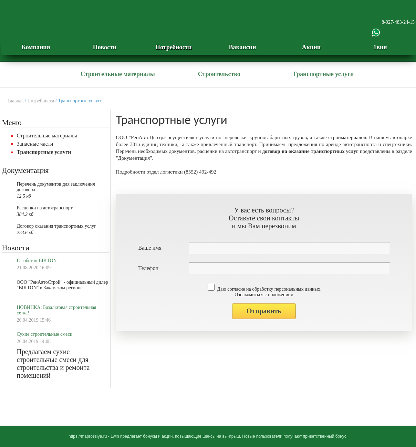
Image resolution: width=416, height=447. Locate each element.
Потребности (173, 47)
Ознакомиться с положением (264, 294)
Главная (16, 100)
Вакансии (242, 47)
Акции (311, 47)
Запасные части (35, 144)
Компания (36, 47)
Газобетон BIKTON (37, 260)
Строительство (219, 74)
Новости (104, 47)
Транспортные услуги (323, 74)
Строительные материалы (118, 74)
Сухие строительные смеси (45, 334)
